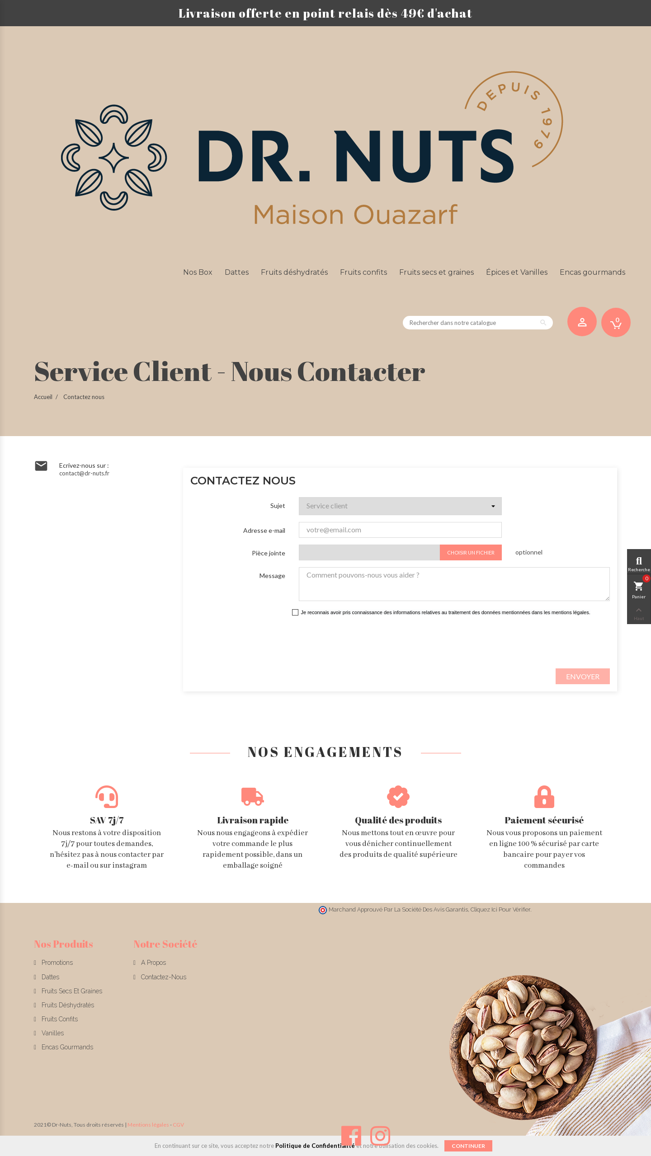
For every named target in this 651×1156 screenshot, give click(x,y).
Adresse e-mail (264, 530)
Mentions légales (148, 1124)
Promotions (56, 962)
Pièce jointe (268, 553)
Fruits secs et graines (71, 991)
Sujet (277, 505)
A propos (152, 962)
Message (272, 575)
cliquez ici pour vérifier (500, 909)
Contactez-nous (162, 977)
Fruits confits (59, 1019)
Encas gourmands (66, 1047)
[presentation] (390, 641)
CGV (178, 1124)
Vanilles (52, 1033)
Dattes (49, 977)
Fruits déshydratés (67, 1005)
